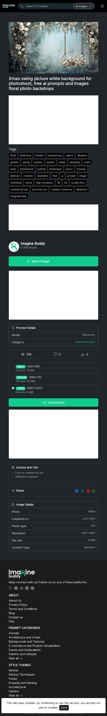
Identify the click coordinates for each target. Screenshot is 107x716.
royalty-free (78, 182)
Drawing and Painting (23, 683)
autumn (51, 162)
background (55, 155)
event (87, 162)
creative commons (61, 189)
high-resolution (44, 182)
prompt (71, 175)
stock (29, 182)
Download (53, 402)
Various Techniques (22, 674)
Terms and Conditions (23, 609)
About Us (15, 600)
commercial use (19, 189)
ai (62, 175)
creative (28, 175)
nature (69, 155)
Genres (13, 670)
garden (14, 162)
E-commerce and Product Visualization (34, 645)
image (82, 175)
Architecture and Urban (24, 637)
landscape (55, 168)
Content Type (53, 547)
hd (65, 182)
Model (53, 335)
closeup (81, 168)
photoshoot (26, 168)
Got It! (64, 707)
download (16, 182)
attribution (81, 189)
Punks (13, 678)
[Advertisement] (53, 119)
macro (69, 168)
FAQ (11, 621)
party (13, 168)
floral (13, 155)
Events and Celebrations (25, 650)
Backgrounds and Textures (26, 641)
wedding (75, 162)
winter (62, 162)
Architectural (17, 687)
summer (38, 162)
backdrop (25, 155)
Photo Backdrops (85, 341)
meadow (82, 155)
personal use (39, 189)
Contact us (16, 617)
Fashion (14, 691)
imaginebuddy (18, 196)
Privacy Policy (18, 604)
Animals (14, 633)
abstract (14, 175)
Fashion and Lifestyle (22, 654)
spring (26, 162)
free (54, 175)
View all (14, 658)
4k (58, 182)
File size (53, 540)
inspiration (42, 175)
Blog (12, 613)
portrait (41, 168)
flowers (39, 155)
